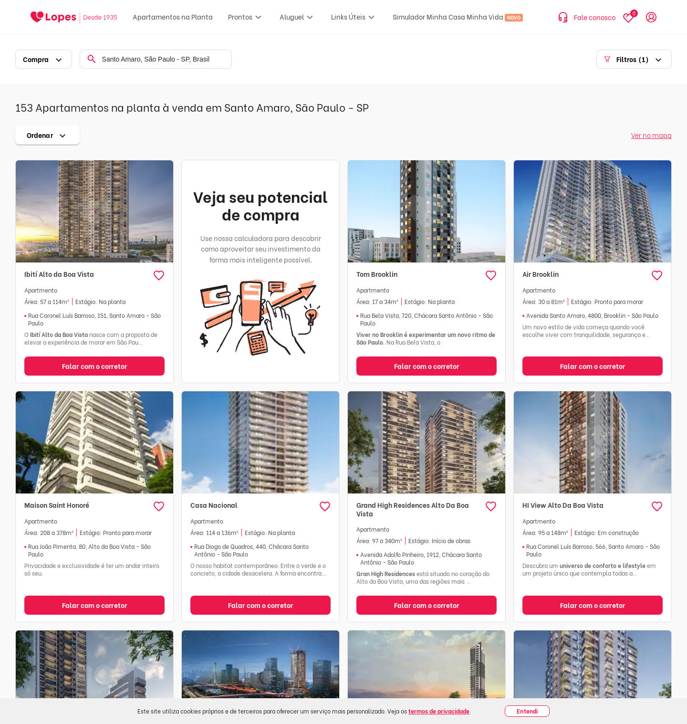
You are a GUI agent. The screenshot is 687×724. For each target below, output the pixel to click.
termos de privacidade (438, 711)
